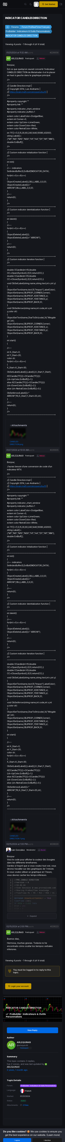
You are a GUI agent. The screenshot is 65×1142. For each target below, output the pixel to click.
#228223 (54, 926)
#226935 (54, 450)
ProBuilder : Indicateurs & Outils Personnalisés (28, 31)
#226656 (54, 52)
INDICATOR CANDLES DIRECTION (21, 35)
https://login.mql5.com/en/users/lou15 (28, 92)
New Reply (32, 1030)
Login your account (18, 986)
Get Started (48, 4)
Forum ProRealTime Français (36, 27)
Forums (15, 27)
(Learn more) (53, 1135)
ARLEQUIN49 (24, 1042)
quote (30, 53)
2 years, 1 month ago (17, 1070)
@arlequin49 (22, 1045)
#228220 (54, 844)
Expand (32, 916)
